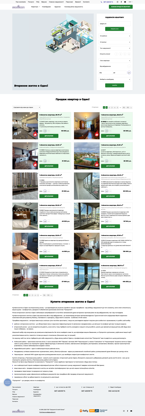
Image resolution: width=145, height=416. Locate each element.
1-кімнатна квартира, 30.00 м (50, 205)
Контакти (86, 2)
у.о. (129, 72)
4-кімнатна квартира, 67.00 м (50, 265)
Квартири (34, 7)
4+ (129, 54)
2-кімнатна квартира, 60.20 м (112, 175)
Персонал (69, 2)
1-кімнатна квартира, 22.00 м (50, 235)
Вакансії (78, 2)
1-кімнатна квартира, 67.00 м (112, 235)
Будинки (58, 7)
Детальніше (49, 136)
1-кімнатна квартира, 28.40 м (112, 115)
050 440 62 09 (113, 391)
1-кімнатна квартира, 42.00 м (50, 145)
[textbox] (114, 79)
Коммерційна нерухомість (73, 7)
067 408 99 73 (86, 391)
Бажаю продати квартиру (120, 6)
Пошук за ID (114, 29)
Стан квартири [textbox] (105, 60)
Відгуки (44, 2)
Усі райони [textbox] (103, 36)
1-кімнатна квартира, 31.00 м (112, 145)
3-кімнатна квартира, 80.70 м (50, 115)
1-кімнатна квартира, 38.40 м (112, 205)
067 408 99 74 (108, 2)
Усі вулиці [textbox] (103, 42)
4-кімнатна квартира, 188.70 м (112, 265)
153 (128, 107)
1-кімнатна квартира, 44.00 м (50, 175)
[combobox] (114, 36)
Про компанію (21, 2)
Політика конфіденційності (47, 412)
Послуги (31, 2)
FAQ (37, 2)
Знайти (114, 85)
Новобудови (46, 7)
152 (124, 107)
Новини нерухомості (56, 2)
